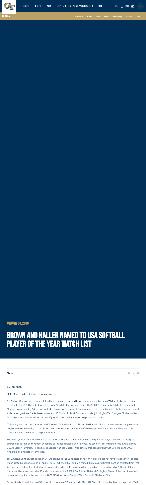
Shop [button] (61, 7)
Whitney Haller (115, 403)
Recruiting (117, 19)
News (107, 19)
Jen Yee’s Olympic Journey (42, 396)
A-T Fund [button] (70, 7)
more (138, 19)
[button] (140, 7)
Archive (128, 19)
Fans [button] (51, 7)
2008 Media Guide (16, 396)
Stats (98, 19)
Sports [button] (27, 7)
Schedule (79, 19)
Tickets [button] (39, 7)
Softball (6, 18)
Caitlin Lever (36, 415)
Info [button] (104, 7)
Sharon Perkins (85, 426)
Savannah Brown (73, 403)
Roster (90, 19)
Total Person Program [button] (86, 7)
